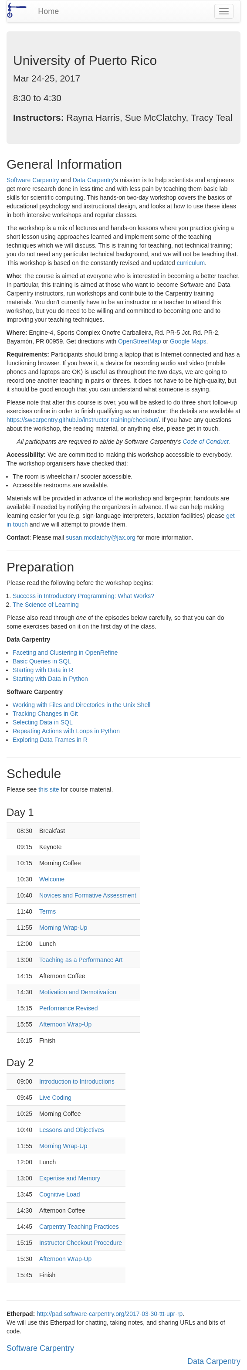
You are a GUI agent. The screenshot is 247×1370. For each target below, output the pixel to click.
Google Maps (188, 341)
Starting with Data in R (43, 669)
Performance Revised (68, 1008)
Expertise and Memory (69, 1178)
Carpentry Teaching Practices (79, 1226)
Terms (47, 911)
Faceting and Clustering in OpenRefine (65, 652)
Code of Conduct (205, 441)
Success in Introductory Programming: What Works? (83, 595)
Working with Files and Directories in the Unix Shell (81, 704)
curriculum (191, 262)
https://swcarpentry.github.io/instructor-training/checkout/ (83, 419)
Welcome (51, 879)
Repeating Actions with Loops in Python (66, 730)
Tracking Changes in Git (45, 713)
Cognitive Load (59, 1194)
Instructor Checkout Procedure (80, 1242)
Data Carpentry (93, 180)
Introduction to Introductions (77, 1081)
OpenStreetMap (139, 341)
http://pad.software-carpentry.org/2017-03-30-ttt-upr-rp (110, 1313)
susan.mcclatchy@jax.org (100, 537)
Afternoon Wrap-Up (65, 1024)
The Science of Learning (46, 604)
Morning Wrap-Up (63, 927)
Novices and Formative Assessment (87, 895)
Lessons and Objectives (71, 1129)
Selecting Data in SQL (43, 722)
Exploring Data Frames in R (50, 739)
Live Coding (55, 1097)
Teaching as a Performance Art (80, 959)
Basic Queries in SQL (42, 661)
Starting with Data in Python (50, 678)
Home (48, 11)
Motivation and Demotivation (77, 992)
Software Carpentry (33, 180)
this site (48, 789)
